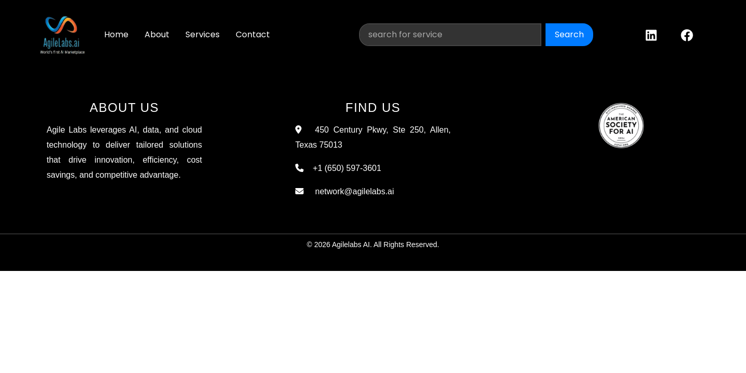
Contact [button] (253, 34)
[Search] (450, 34)
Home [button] (116, 34)
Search (569, 34)
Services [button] (202, 34)
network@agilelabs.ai (350, 191)
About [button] (157, 34)
